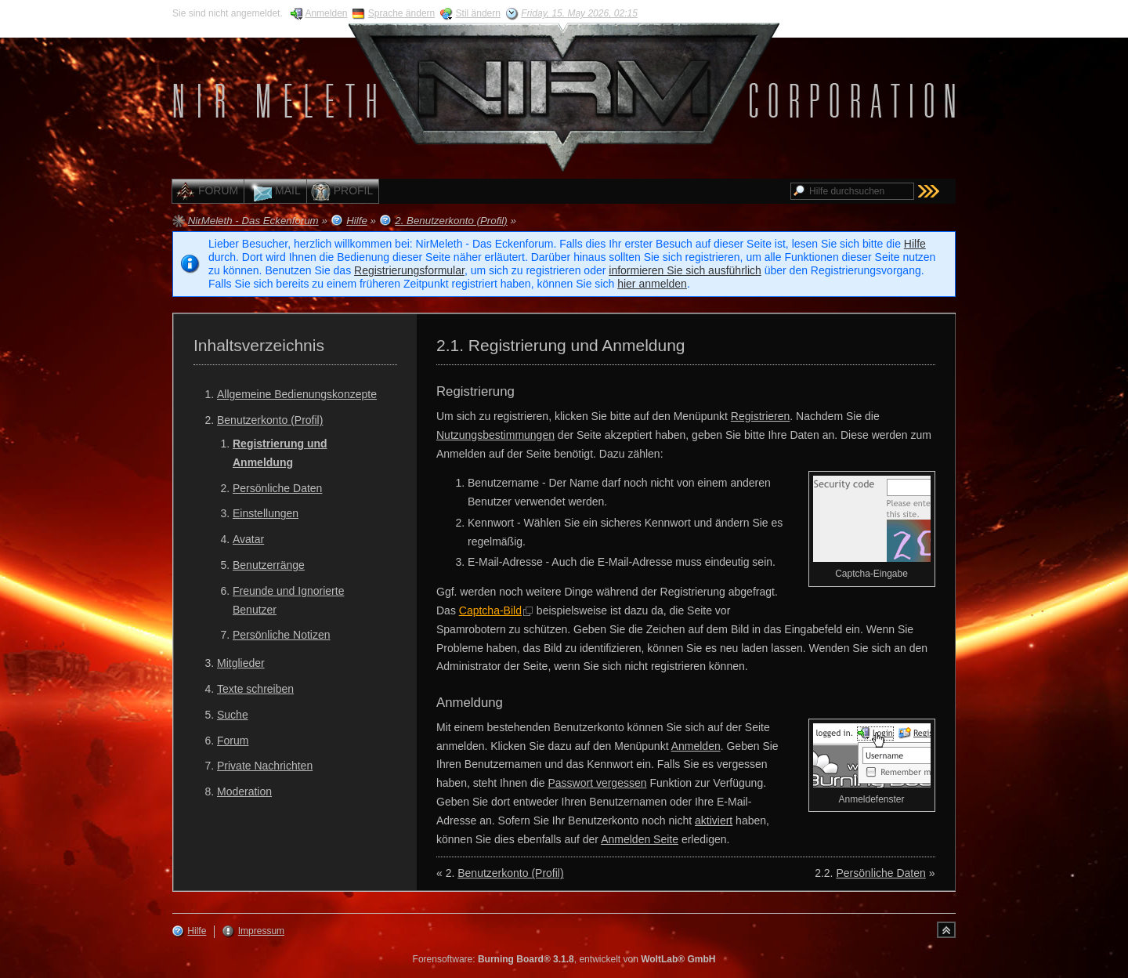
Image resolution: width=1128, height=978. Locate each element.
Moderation (244, 791)
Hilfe (915, 243)
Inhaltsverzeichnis (258, 345)
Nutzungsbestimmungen (495, 435)
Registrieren (760, 416)
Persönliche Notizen (282, 634)
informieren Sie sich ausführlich (685, 270)
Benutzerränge (269, 565)
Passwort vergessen (597, 783)
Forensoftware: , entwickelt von (564, 959)
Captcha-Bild (490, 610)
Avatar (248, 539)
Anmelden (696, 746)
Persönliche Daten (277, 488)
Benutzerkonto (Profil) (270, 420)
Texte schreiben (255, 689)
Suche (232, 714)
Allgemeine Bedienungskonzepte (297, 394)
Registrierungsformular (409, 270)
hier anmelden (652, 283)
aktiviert (713, 820)
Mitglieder (241, 663)
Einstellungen (265, 513)
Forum (232, 740)
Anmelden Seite (639, 839)
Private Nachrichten (265, 765)
